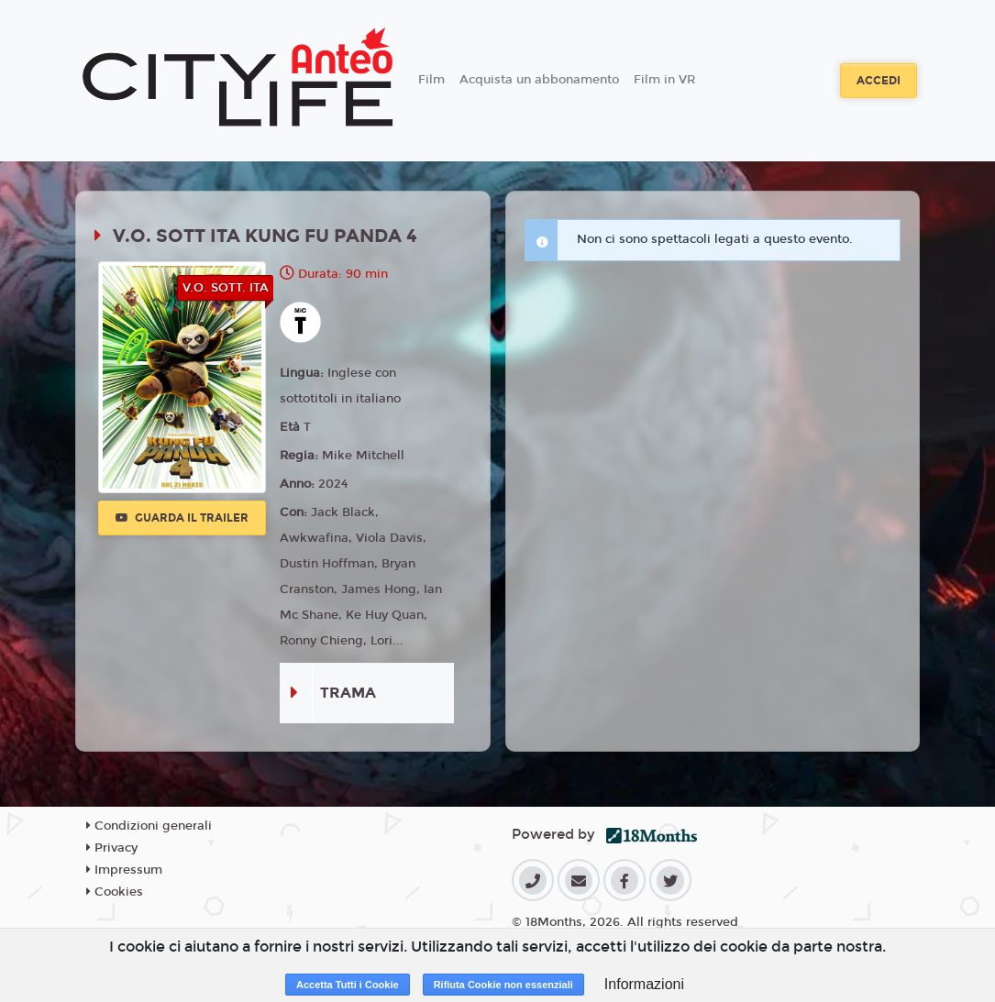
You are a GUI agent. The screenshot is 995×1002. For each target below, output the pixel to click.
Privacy (112, 848)
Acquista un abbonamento (539, 79)
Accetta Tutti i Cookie (347, 984)
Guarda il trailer (182, 518)
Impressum (124, 870)
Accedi (879, 80)
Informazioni (644, 984)
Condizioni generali (149, 826)
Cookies (114, 892)
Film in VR (664, 79)
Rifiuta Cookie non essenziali (503, 984)
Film (431, 79)
